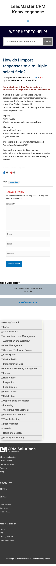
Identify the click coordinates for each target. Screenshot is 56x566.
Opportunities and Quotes (16, 401)
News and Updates (13, 433)
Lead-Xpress (10, 391)
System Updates (7, 464)
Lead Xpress (5, 505)
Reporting (8, 405)
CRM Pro (3, 489)
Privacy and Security (13, 437)
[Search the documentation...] (23, 41)
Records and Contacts (14, 414)
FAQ (1, 533)
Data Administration (13, 364)
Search (7, 428)
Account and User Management (19, 336)
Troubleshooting (11, 419)
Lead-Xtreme (10, 387)
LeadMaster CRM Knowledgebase (28, 9)
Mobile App (9, 396)
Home (2, 529)
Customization (10, 359)
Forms (6, 373)
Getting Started (11, 322)
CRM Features (6, 461)
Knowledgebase (7, 540)
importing (14, 182)
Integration (8, 382)
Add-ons (4, 508)
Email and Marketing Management (20, 368)
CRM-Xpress (9, 354)
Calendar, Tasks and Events (17, 350)
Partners (3, 468)
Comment (10, 204)
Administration (10, 331)
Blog (2, 471)
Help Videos (9, 377)
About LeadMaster (8, 457)
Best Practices (10, 424)
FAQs (6, 327)
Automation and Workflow (16, 341)
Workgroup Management (15, 410)
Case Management (13, 345)
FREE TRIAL (5, 512)
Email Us (28, 291)
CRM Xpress (5, 497)
